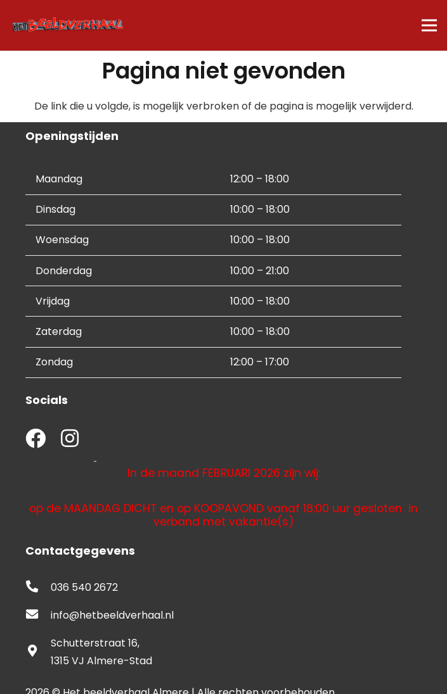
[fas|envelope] (38, 615)
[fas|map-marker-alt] (38, 652)
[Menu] (429, 25)
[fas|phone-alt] (38, 587)
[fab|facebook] (35, 439)
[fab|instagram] (70, 439)
